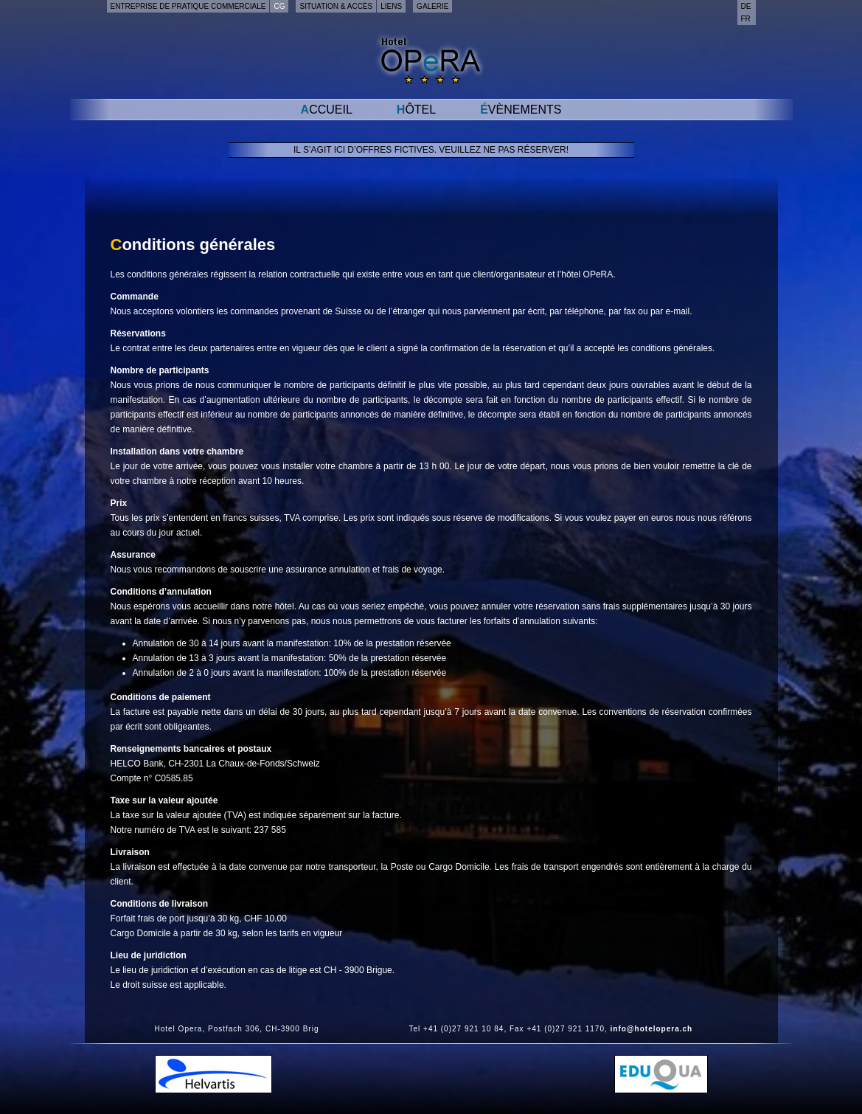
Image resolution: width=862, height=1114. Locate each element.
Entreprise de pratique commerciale (188, 6)
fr (746, 19)
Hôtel (416, 109)
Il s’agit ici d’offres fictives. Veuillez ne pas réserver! (431, 150)
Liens (391, 6)
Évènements (520, 109)
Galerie (432, 6)
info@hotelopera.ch (652, 1029)
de (746, 6)
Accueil (326, 109)
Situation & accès (335, 6)
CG (279, 6)
